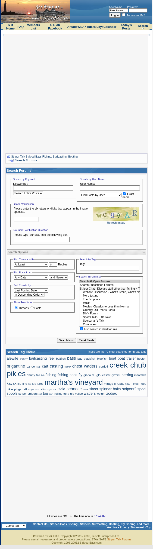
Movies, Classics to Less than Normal (109, 306)
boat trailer (127, 358)
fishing (51, 375)
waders (90, 393)
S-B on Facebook (55, 26)
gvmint (116, 375)
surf (40, 394)
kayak (11, 383)
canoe (31, 366)
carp (38, 367)
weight (101, 393)
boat (112, 358)
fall (38, 375)
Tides (90, 27)
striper (22, 393)
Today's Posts (126, 26)
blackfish (90, 358)
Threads (22, 308)
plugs (17, 389)
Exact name (128, 195)
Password (132, 7)
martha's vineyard (73, 382)
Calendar (109, 27)
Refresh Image (116, 222)
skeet (93, 389)
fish (42, 375)
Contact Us (40, 524)
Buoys (98, 27)
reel (36, 389)
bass (71, 358)
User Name (115, 7)
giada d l (89, 375)
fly (80, 375)
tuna (66, 393)
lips (29, 384)
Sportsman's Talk (109, 321)
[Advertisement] (56, 93)
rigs (49, 389)
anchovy (24, 359)
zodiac (111, 393)
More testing (109, 295)
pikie (10, 389)
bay (80, 358)
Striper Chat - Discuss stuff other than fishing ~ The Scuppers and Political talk (109, 289)
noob (143, 383)
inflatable (140, 375)
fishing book (67, 375)
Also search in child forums (98, 329)
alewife (12, 358)
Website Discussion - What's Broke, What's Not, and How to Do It (109, 292)
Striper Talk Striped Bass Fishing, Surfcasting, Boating (44, 156)
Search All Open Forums (109, 281)
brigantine (16, 366)
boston (141, 358)
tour (51, 394)
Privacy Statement (132, 527)
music (119, 383)
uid (72, 393)
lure (34, 384)
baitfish (61, 358)
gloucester (103, 375)
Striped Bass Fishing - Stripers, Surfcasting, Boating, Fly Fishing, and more (100, 524)
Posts (36, 308)
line (24, 383)
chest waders (84, 366)
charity (68, 367)
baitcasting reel (42, 358)
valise (79, 393)
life (20, 383)
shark (85, 389)
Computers (109, 324)
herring (127, 375)
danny (31, 375)
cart (45, 366)
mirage (108, 383)
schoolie (74, 389)
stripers (33, 393)
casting (56, 366)
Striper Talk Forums (119, 539)
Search (143, 26)
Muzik (109, 303)
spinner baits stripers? (118, 389)
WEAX (82, 27)
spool (141, 389)
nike (128, 383)
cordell (103, 366)
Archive (112, 527)
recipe (31, 389)
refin (43, 389)
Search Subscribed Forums (109, 285)
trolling (57, 393)
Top (148, 527)
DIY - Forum (109, 313)
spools (12, 393)
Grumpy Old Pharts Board (109, 310)
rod (55, 389)
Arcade (72, 27)
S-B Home (10, 26)
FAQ (21, 27)
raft (25, 389)
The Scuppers (109, 299)
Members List (33, 26)
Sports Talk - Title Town (109, 317)
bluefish (102, 358)
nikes (134, 383)
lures (40, 383)
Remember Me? (133, 15)
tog (45, 393)
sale (62, 389)
